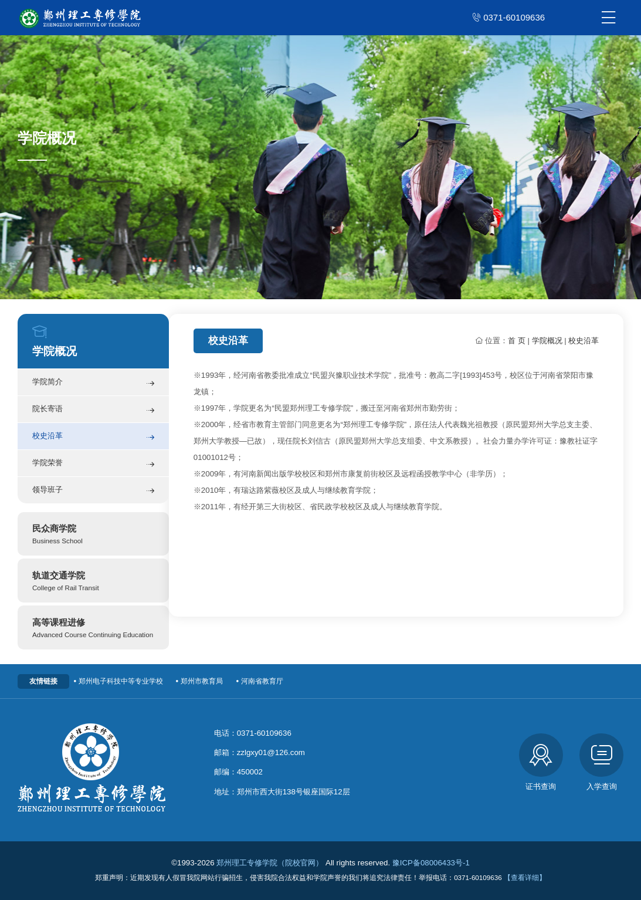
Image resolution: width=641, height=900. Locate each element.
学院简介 (93, 383)
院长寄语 (93, 410)
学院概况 (547, 340)
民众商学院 (93, 534)
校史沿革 (93, 437)
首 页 (516, 340)
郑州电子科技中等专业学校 (117, 681)
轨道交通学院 (93, 581)
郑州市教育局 (198, 681)
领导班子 (93, 490)
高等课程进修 (93, 628)
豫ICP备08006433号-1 (431, 862)
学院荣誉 (93, 464)
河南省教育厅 (258, 681)
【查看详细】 (525, 877)
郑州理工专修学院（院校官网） (269, 862)
